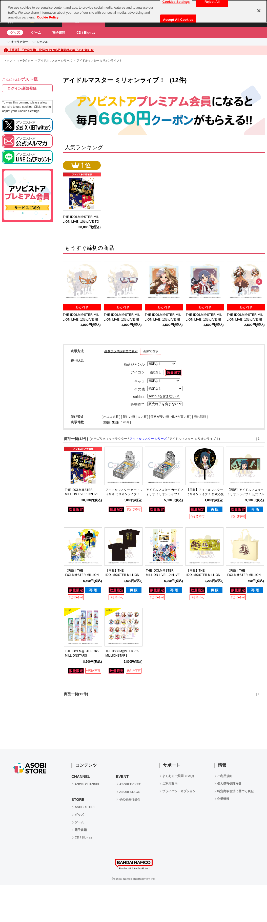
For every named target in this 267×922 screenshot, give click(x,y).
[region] (133, 11)
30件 (106, 422)
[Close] (258, 10)
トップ (8, 60)
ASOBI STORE (85, 807)
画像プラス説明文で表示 (121, 351)
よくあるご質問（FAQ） (179, 776)
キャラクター (19, 41)
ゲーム (36, 32)
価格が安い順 (160, 416)
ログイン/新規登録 (22, 88)
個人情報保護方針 (229, 783)
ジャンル (42, 41)
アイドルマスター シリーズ (55, 60)
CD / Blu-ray (85, 32)
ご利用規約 (224, 776)
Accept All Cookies (178, 20)
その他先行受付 (129, 799)
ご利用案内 (169, 783)
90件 (115, 422)
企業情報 (223, 799)
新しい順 (129, 416)
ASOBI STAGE (129, 792)
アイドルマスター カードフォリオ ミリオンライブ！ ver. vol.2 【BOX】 (164, 494)
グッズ (15, 32)
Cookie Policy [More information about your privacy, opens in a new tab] (47, 17)
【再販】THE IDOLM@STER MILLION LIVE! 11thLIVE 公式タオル (205, 575)
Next (259, 282)
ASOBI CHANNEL (87, 784)
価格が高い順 (180, 416)
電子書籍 (58, 32)
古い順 (142, 416)
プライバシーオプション (179, 791)
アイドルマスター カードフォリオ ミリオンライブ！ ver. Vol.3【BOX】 (124, 494)
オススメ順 (110, 416)
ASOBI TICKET (130, 784)
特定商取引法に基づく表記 (235, 791)
